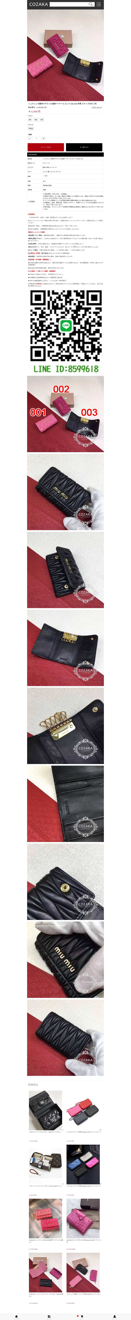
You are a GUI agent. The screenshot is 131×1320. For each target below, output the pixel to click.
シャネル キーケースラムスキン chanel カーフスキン (46, 1112)
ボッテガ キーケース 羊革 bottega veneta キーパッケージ (84, 1166)
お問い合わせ (97, 107)
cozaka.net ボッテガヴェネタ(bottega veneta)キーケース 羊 (84, 1221)
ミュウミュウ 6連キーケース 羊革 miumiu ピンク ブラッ (84, 1274)
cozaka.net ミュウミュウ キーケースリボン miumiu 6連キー (46, 1275)
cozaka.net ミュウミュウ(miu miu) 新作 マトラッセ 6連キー (46, 1221)
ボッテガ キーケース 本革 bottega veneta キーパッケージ (84, 1112)
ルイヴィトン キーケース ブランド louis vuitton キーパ (46, 1166)
